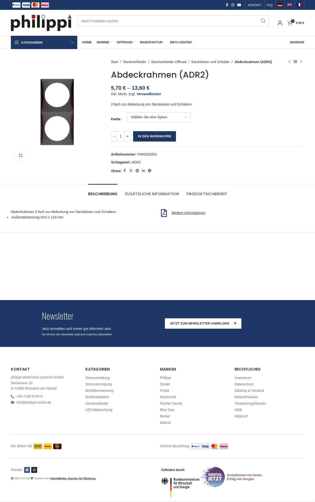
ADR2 (136, 162)
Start (114, 62)
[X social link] (131, 170)
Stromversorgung (98, 384)
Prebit (164, 391)
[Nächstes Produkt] (301, 62)
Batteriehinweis (246, 397)
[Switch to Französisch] (299, 5)
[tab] (102, 191)
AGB (238, 410)
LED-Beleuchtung (98, 410)
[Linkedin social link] (143, 170)
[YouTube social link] (239, 5)
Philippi (165, 378)
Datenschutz (244, 384)
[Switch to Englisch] (289, 5)
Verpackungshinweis (250, 403)
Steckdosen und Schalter (210, 62)
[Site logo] (41, 22)
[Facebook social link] (227, 5)
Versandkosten (149, 94)
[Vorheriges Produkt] (289, 62)
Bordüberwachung (99, 391)
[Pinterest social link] (137, 170)
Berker (165, 416)
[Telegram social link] (149, 170)
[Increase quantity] (128, 136)
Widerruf (241, 416)
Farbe (115, 119)
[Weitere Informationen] (164, 213)
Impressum (243, 378)
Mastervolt (168, 397)
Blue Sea (167, 410)
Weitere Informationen (188, 213)
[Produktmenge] (121, 136)
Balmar (165, 423)
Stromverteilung (97, 378)
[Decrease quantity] (114, 136)
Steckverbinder (134, 62)
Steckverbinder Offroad (169, 62)
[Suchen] (173, 21)
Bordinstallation (97, 397)
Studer (165, 384)
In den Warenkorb (154, 136)
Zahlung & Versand (249, 391)
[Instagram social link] (233, 5)
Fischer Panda (171, 403)
